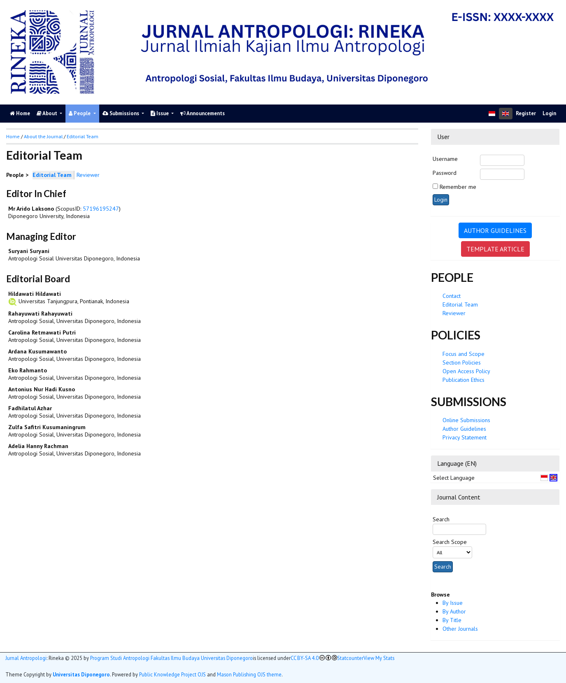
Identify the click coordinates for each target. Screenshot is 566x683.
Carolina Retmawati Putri (42, 332)
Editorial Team (460, 304)
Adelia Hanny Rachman (38, 446)
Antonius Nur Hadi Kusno (41, 389)
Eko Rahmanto (27, 370)
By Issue (453, 602)
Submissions (121, 113)
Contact (452, 296)
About (47, 113)
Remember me (458, 186)
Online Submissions (466, 420)
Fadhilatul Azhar (30, 408)
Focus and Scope (463, 354)
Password (445, 173)
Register (526, 113)
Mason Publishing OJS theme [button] (249, 674)
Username (445, 159)
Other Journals (460, 628)
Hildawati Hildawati (34, 293)
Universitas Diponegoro (81, 674)
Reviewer (454, 313)
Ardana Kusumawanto (37, 351)
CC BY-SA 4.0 (305, 658)
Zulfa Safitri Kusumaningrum (47, 427)
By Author (454, 611)
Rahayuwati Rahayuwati (40, 313)
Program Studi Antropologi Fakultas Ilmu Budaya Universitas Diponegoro (171, 658)
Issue (160, 113)
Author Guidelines (464, 428)
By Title (452, 620)
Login (549, 113)
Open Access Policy (466, 371)
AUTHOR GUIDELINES (495, 230)
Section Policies (462, 362)
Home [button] (13, 136)
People (80, 113)
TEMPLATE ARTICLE (495, 249)
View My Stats (378, 658)
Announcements (202, 113)
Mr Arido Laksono (31, 208)
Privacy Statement (465, 437)
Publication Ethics (463, 379)
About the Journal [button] (43, 136)
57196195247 (101, 208)
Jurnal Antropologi (26, 658)
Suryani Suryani (28, 251)
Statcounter (350, 658)
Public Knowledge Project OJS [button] (172, 674)
